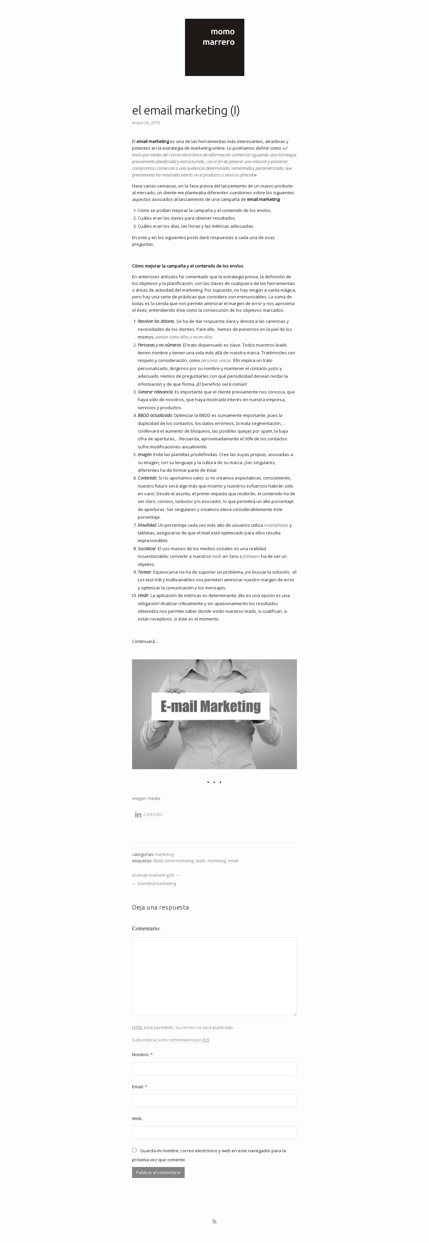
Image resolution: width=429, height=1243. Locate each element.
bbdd (158, 861)
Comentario (145, 928)
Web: (137, 1118)
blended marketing (157, 883)
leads (200, 861)
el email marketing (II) (153, 875)
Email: (139, 1087)
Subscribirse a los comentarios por (170, 1040)
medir (233, 861)
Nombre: (142, 1054)
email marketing (179, 861)
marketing (164, 854)
